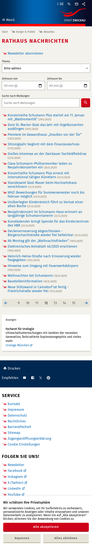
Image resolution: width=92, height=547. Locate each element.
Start (5, 31)
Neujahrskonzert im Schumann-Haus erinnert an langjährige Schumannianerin (45, 214)
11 (38, 302)
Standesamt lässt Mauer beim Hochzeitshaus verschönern (42, 185)
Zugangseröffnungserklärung (29, 438)
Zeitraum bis (54, 78)
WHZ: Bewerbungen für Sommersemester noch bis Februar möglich (46, 194)
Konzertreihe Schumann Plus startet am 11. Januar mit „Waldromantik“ (46, 117)
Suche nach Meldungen (16, 96)
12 (47, 302)
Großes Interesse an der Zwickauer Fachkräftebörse (47, 156)
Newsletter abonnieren (25, 53)
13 (56, 302)
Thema (6, 61)
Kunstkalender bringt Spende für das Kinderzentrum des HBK (48, 223)
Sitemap (14, 433)
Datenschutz (17, 415)
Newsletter (16, 465)
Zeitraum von (10, 78)
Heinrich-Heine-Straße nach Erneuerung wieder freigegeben (44, 258)
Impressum (16, 410)
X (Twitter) (15, 483)
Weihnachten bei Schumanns (37, 276)
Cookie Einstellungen (24, 444)
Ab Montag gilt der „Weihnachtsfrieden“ (45, 241)
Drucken (11, 368)
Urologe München (17, 345)
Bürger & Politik (25, 31)
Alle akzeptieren (46, 527)
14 (65, 302)
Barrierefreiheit (19, 427)
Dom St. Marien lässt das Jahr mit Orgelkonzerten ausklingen (45, 127)
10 (29, 302)
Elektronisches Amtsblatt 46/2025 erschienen (42, 248)
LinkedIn (14, 488)
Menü (8, 20)
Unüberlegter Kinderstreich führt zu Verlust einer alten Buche (45, 204)
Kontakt (14, 404)
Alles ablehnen (65, 538)
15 (75, 302)
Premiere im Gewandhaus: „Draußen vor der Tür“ (45, 136)
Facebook (15, 471)
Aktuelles (49, 31)
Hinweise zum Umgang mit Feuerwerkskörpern (43, 268)
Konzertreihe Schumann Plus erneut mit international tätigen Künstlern (39, 175)
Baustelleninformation (32, 281)
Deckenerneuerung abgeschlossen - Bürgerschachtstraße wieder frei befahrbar (48, 233)
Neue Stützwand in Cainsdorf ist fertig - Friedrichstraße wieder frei (38, 289)
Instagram (15, 477)
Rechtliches (17, 421)
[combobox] (41, 102)
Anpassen (22, 538)
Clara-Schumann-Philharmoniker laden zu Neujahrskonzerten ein (40, 165)
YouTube (14, 494)
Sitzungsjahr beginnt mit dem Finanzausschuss (43, 146)
